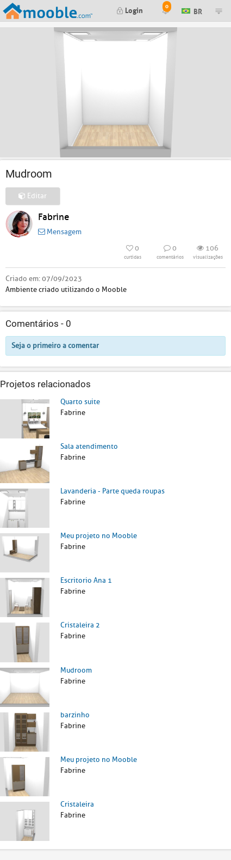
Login (129, 9)
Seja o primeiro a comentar (55, 345)
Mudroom (76, 670)
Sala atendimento (89, 446)
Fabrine (53, 217)
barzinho (75, 714)
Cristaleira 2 (80, 625)
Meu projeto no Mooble (98, 535)
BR (192, 10)
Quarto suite (80, 401)
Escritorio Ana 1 (86, 580)
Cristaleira (77, 804)
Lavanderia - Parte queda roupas (112, 491)
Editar (32, 195)
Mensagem (60, 231)
